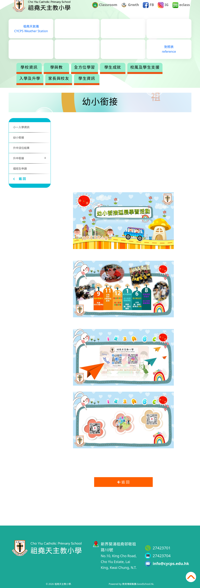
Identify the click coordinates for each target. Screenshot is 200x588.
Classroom (104, 10)
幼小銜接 (18, 137)
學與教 (72, 73)
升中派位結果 (21, 148)
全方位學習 (100, 73)
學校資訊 (44, 73)
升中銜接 (29, 157)
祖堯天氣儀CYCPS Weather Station (31, 34)
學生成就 (128, 73)
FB (148, 10)
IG (163, 10)
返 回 (19, 179)
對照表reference (169, 54)
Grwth (130, 10)
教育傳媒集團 (129, 584)
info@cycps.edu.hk (171, 563)
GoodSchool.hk (145, 584)
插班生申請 (20, 168)
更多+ (156, 73)
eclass (181, 10)
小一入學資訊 (21, 127)
